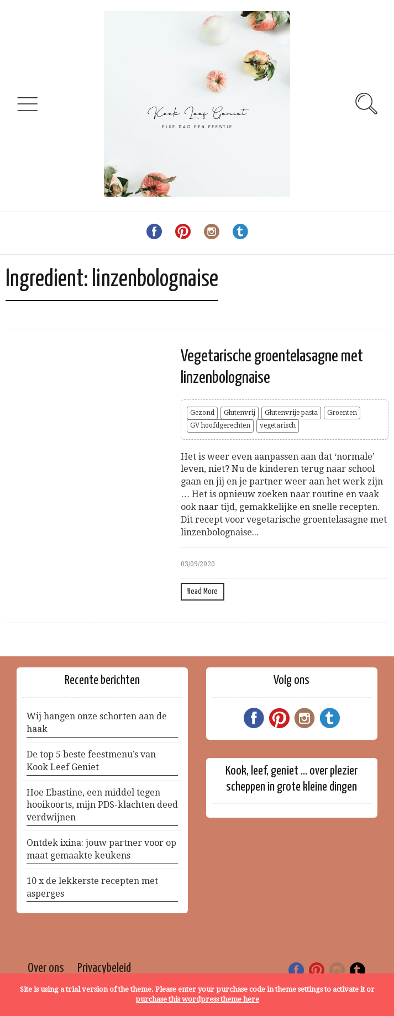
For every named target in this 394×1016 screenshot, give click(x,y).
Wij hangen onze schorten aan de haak (97, 722)
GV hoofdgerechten (220, 425)
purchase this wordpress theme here (197, 999)
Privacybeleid (104, 968)
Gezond (202, 413)
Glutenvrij (239, 413)
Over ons (46, 968)
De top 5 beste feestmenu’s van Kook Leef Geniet (91, 760)
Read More (202, 591)
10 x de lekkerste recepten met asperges (92, 887)
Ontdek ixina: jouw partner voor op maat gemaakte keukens (101, 849)
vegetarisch (278, 425)
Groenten (342, 413)
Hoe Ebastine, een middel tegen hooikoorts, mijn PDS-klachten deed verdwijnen (102, 805)
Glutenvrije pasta (291, 413)
